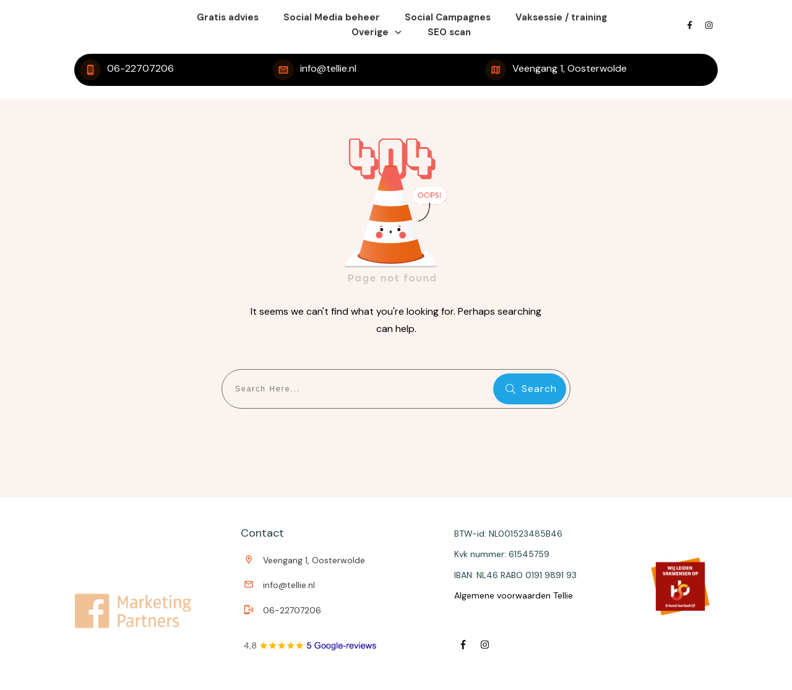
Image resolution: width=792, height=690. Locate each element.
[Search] (529, 388)
